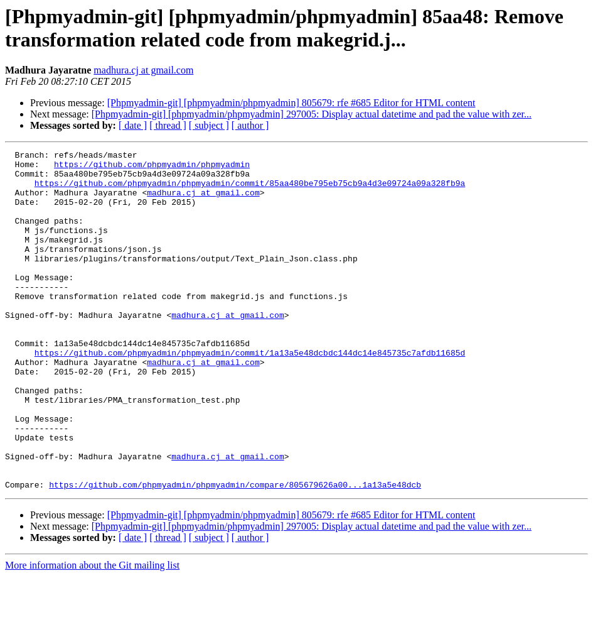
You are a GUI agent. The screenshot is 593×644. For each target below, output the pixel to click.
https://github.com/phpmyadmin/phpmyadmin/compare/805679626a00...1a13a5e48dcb (235, 552)
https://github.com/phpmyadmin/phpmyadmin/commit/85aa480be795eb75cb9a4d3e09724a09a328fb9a (250, 190)
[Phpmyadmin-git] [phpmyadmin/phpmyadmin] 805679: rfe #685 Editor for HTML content (291, 102)
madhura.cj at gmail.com (143, 70)
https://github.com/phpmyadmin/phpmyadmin (152, 167)
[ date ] (133, 125)
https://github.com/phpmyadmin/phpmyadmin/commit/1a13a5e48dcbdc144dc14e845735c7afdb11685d (250, 394)
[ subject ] (209, 125)
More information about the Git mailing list (92, 633)
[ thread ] (167, 125)
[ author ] (250, 125)
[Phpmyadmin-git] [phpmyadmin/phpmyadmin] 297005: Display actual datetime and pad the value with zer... (312, 114)
